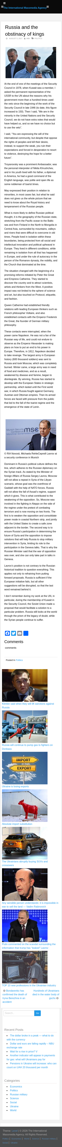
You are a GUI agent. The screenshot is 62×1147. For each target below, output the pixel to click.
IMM (28, 38)
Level (15, 1130)
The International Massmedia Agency (25, 8)
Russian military (18, 1094)
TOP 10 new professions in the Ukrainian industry (29, 985)
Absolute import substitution (17, 824)
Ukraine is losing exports (15, 786)
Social (13, 1102)
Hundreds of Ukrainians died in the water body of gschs (45, 994)
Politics (38, 38)
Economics (16, 1086)
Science (14, 1098)
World (13, 1110)
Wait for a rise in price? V (23, 1051)
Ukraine (14, 1106)
